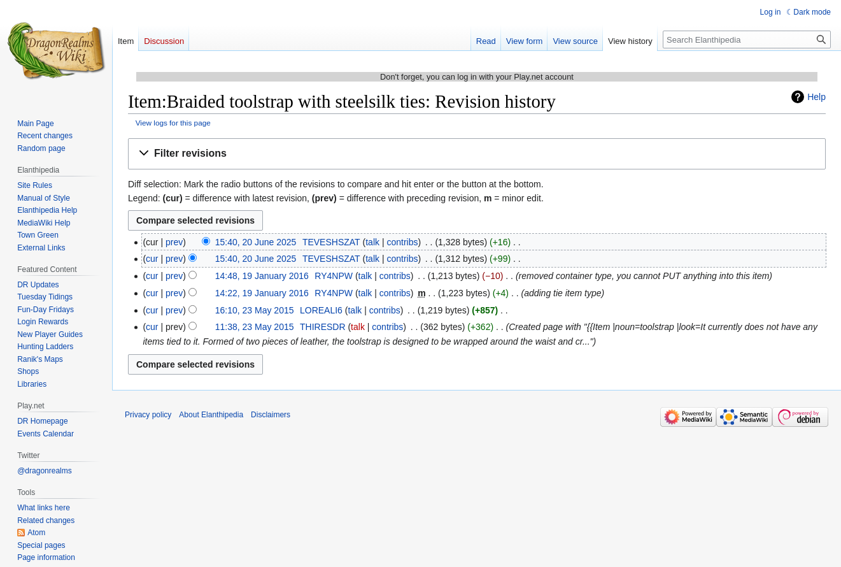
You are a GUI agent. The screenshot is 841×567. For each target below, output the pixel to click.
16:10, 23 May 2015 (254, 310)
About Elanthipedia (211, 414)
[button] (477, 153)
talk (372, 242)
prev (174, 242)
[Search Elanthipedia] (747, 39)
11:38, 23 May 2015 (254, 327)
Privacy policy (148, 414)
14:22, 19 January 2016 (262, 293)
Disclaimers (270, 414)
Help (816, 97)
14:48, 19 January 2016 (262, 276)
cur (152, 259)
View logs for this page (173, 122)
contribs (402, 242)
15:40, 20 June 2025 (256, 242)
